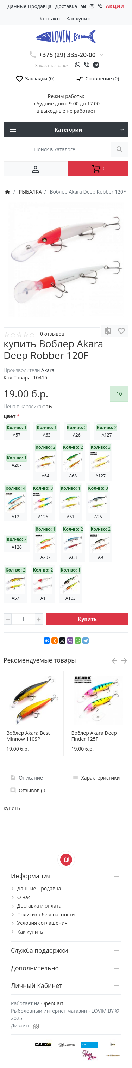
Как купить (79, 18)
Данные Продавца (29, 6)
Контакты (51, 18)
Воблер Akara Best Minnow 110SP (28, 736)
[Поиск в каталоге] (57, 149)
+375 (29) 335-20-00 (67, 54)
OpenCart (52, 1003)
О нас (24, 897)
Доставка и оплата (39, 905)
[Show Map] (66, 860)
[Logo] (66, 36)
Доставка (66, 6)
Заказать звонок (52, 65)
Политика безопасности (46, 914)
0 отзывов (52, 333)
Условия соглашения (42, 923)
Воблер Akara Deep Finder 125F (94, 736)
